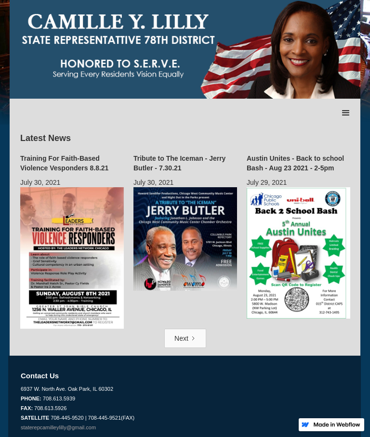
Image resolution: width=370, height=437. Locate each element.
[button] (345, 113)
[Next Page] (185, 338)
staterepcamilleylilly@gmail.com (58, 427)
